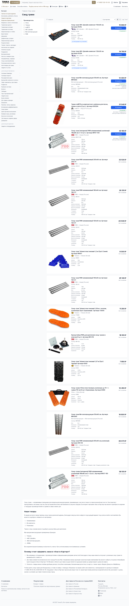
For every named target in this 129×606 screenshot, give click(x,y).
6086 (77, 394)
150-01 (77, 284)
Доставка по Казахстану (73, 591)
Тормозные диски (6, 25)
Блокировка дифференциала (9, 107)
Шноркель (4, 102)
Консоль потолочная (7, 116)
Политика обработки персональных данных (47, 586)
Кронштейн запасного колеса (9, 80)
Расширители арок (6, 78)
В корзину (118, 28)
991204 (78, 110)
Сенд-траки (4, 109)
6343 (77, 368)
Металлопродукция (30, 32)
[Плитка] (120, 19)
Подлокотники (5, 43)
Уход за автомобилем (7, 61)
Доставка (13, 6)
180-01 (77, 196)
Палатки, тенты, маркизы (8, 105)
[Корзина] (123, 2)
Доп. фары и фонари (7, 100)
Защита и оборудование (8, 126)
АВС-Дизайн (28, 29)
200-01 (77, 166)
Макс (61, 6)
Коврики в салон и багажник (9, 22)
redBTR (27, 27)
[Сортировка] (108, 19)
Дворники (4, 36)
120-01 (77, 227)
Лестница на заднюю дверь (9, 118)
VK (66, 6)
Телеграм (53, 6)
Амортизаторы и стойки (8, 31)
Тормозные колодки (7, 27)
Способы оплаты (22, 6)
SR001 (77, 258)
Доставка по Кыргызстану (74, 593)
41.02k (77, 57)
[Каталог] (15, 2)
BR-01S (78, 341)
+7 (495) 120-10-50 (103, 2)
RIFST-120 (78, 137)
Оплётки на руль (6, 49)
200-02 (78, 447)
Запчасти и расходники (8, 13)
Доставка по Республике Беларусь (76, 588)
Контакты (125, 6)
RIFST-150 (78, 478)
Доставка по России (72, 584)
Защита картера (6, 18)
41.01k (77, 31)
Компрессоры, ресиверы (8, 114)
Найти (94, 2)
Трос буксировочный (7, 93)
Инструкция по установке (79, 41)
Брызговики (4, 34)
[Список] (117, 19)
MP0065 (78, 421)
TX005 (77, 315)
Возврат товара (38, 584)
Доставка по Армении (72, 586)
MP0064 (78, 84)
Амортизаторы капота (7, 40)
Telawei (27, 25)
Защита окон (4, 96)
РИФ (26, 34)
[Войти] (114, 2)
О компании (117, 6)
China (26, 23)
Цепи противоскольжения (8, 111)
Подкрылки (4, 52)
